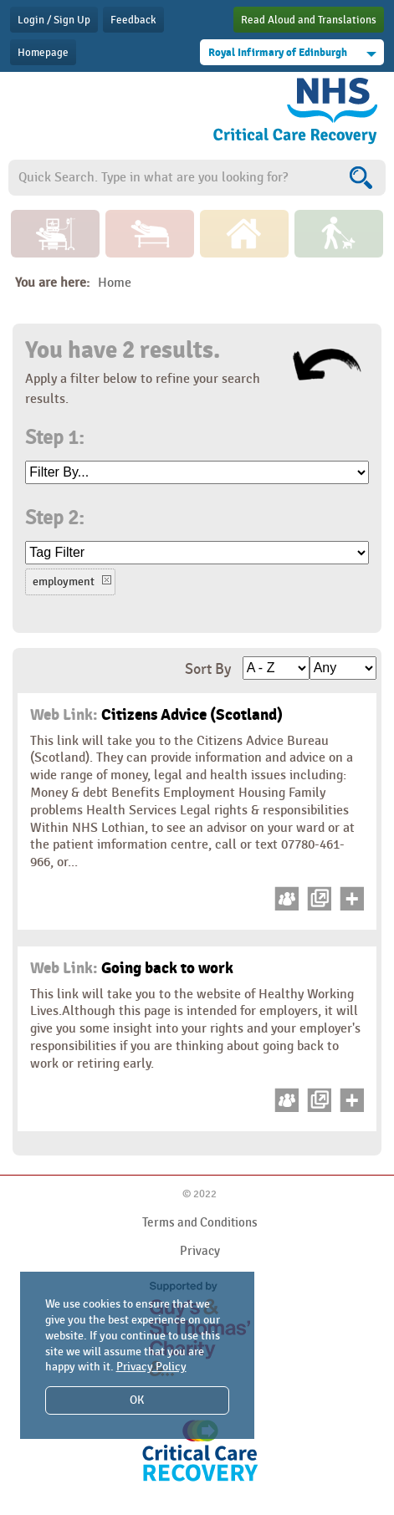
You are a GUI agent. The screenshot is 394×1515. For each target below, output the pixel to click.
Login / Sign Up (54, 20)
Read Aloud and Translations (308, 20)
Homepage (43, 52)
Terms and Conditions (200, 1222)
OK (137, 1400)
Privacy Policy (151, 1366)
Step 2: (54, 518)
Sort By (208, 669)
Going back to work (131, 968)
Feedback (133, 20)
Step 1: (54, 438)
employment (64, 581)
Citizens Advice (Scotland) (156, 715)
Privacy (200, 1250)
